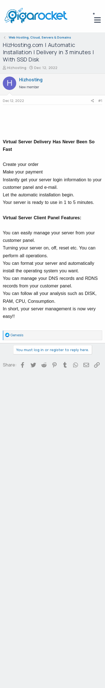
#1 (100, 100)
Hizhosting (16, 67)
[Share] (92, 100)
